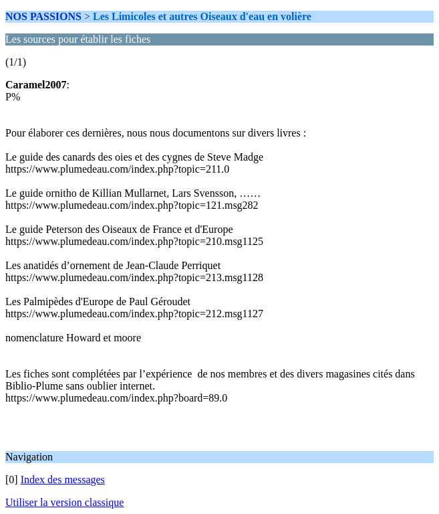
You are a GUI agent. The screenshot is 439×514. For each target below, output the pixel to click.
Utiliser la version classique (64, 502)
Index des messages (63, 479)
